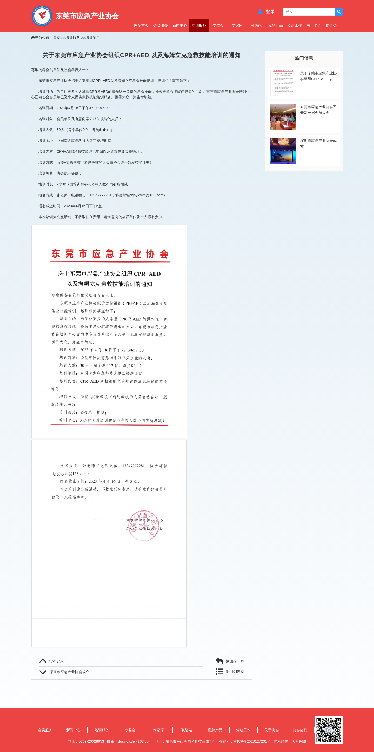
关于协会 (314, 25)
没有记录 (56, 661)
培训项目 (92, 38)
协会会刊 (333, 25)
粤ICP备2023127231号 (252, 741)
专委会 (218, 25)
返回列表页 (235, 672)
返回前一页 (235, 661)
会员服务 (160, 25)
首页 (56, 38)
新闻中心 (179, 25)
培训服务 (199, 25)
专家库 (237, 25)
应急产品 (275, 25)
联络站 (256, 25)
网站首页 (141, 25)
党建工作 (295, 25)
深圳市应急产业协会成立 (69, 672)
